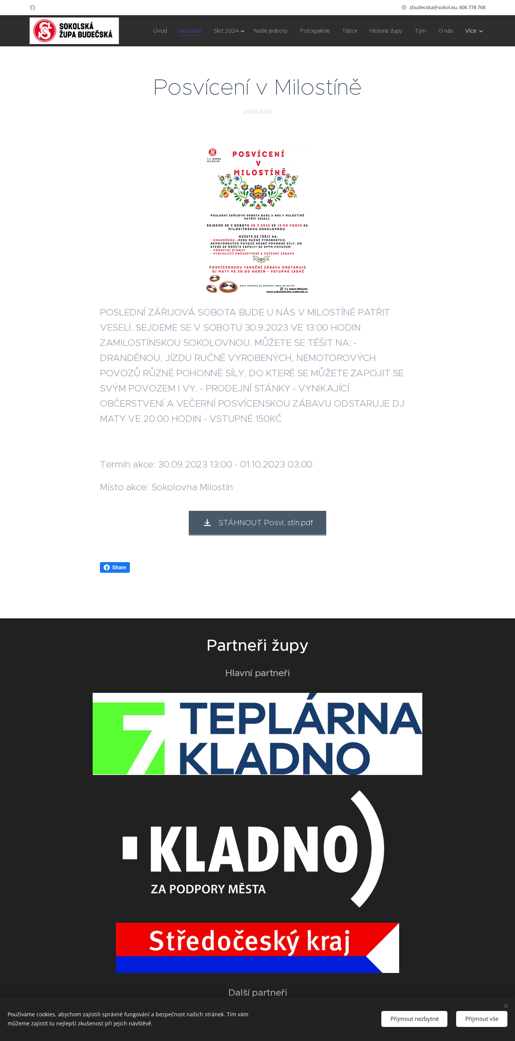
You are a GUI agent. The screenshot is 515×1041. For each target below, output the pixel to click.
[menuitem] (159, 30)
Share (115, 567)
